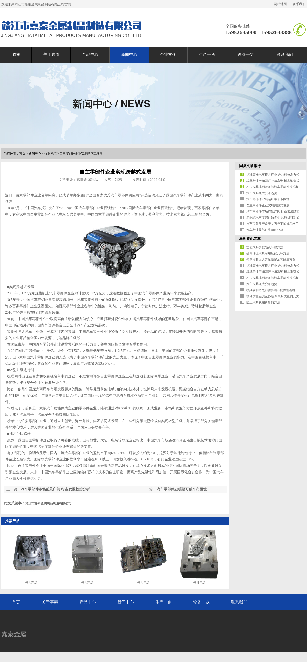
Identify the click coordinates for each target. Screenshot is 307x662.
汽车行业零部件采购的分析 (264, 230)
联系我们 (299, 4)
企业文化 (168, 54)
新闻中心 (129, 54)
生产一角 (207, 54)
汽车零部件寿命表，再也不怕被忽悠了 (272, 224)
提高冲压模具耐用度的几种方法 (267, 253)
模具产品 (31, 582)
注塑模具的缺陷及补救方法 (264, 247)
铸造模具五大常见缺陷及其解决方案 (270, 259)
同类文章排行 (250, 166)
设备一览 (246, 54)
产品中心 (90, 54)
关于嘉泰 (51, 54)
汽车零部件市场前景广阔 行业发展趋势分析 (55, 489)
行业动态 (50, 153)
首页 (17, 54)
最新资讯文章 (250, 238)
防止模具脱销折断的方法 (263, 302)
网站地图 (280, 4)
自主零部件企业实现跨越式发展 (81, 153)
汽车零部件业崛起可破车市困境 (182, 489)
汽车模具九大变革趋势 (261, 193)
